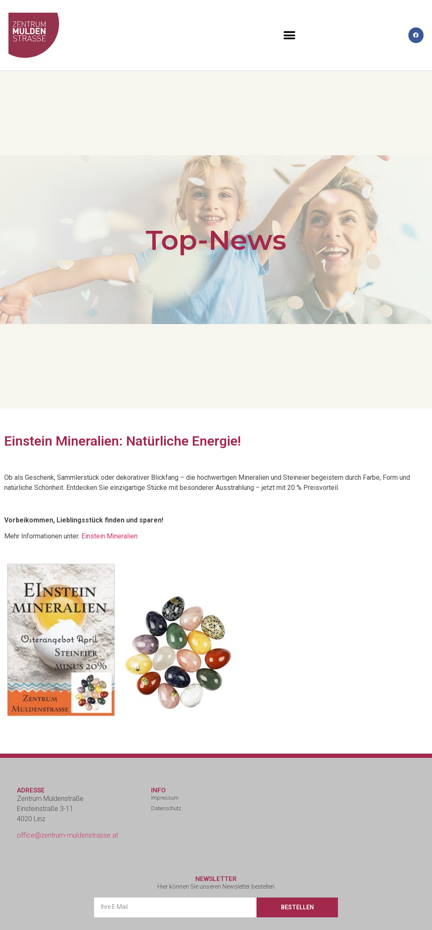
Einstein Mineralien (109, 536)
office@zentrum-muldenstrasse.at (67, 835)
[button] (289, 35)
